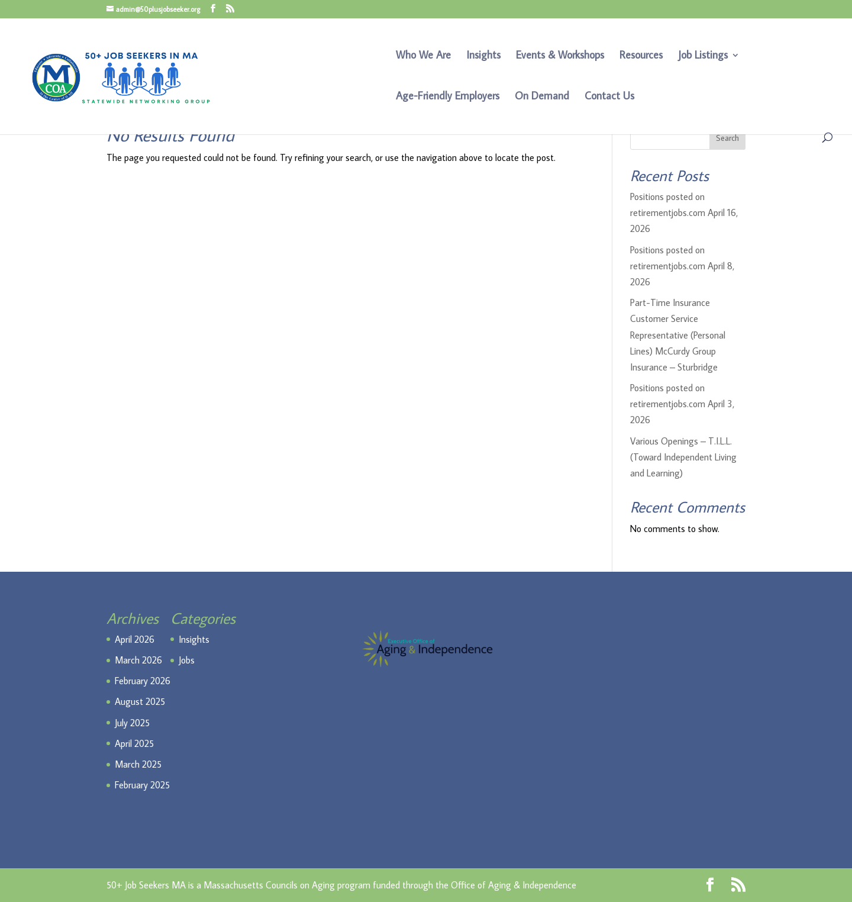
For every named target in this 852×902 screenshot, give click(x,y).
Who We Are (423, 56)
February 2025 (142, 785)
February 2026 (142, 681)
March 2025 (138, 764)
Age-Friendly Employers (447, 97)
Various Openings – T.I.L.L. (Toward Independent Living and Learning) (683, 457)
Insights (483, 56)
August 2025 (140, 701)
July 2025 (132, 723)
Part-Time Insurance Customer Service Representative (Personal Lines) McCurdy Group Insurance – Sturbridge (677, 335)
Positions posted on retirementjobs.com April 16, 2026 (684, 212)
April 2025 (134, 743)
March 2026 (138, 660)
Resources (641, 56)
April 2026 (134, 639)
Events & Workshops (560, 56)
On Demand (542, 97)
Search (727, 138)
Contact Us (609, 97)
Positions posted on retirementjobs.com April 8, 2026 (682, 266)
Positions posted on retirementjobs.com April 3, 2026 (682, 404)
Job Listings (703, 56)
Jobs (187, 660)
